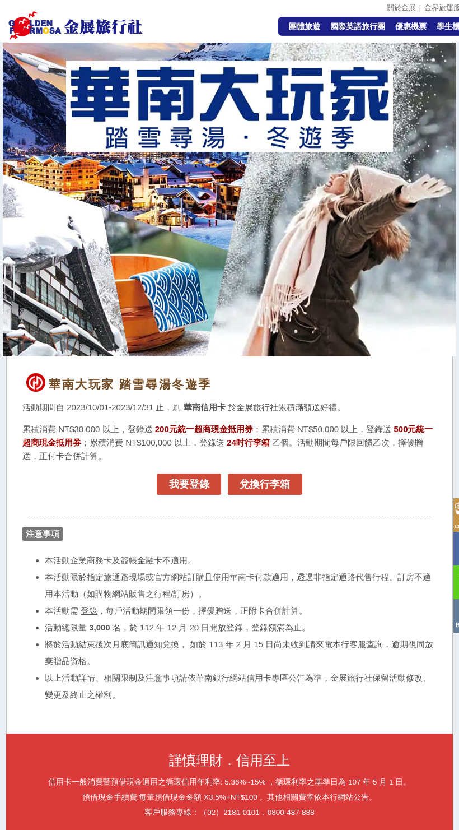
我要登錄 (189, 484)
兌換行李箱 (265, 484)
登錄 (89, 610)
